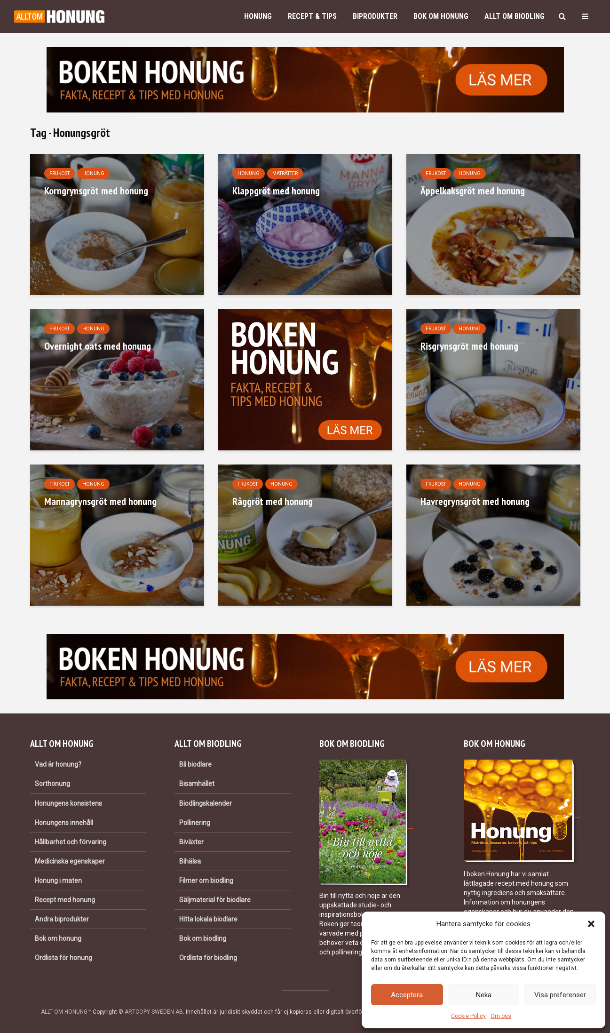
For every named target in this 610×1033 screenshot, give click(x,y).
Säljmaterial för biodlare (215, 900)
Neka (483, 995)
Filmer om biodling (206, 880)
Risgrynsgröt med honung (469, 345)
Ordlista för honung (63, 957)
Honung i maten (58, 880)
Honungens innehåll (64, 822)
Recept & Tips (312, 16)
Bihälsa (190, 861)
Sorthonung (52, 783)
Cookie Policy (468, 1016)
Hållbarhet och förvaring (70, 842)
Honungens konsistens (68, 803)
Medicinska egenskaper (70, 861)
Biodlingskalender (205, 803)
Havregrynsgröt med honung (475, 501)
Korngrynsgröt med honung (96, 190)
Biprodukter (375, 16)
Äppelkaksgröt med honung (472, 190)
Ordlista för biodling (208, 957)
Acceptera (407, 995)
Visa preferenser (560, 995)
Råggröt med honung (272, 501)
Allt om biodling (514, 16)
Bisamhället (196, 783)
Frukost (59, 173)
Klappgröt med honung (276, 190)
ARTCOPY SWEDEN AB (154, 1012)
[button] (591, 924)
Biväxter (191, 842)
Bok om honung (440, 16)
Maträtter (285, 173)
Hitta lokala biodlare (208, 919)
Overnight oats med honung (97, 345)
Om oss (501, 1016)
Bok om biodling (202, 938)
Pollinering (194, 822)
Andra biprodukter (62, 919)
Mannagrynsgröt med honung (100, 501)
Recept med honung (65, 900)
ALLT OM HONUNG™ (66, 1012)
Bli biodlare (195, 764)
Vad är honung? (58, 764)
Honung (258, 16)
